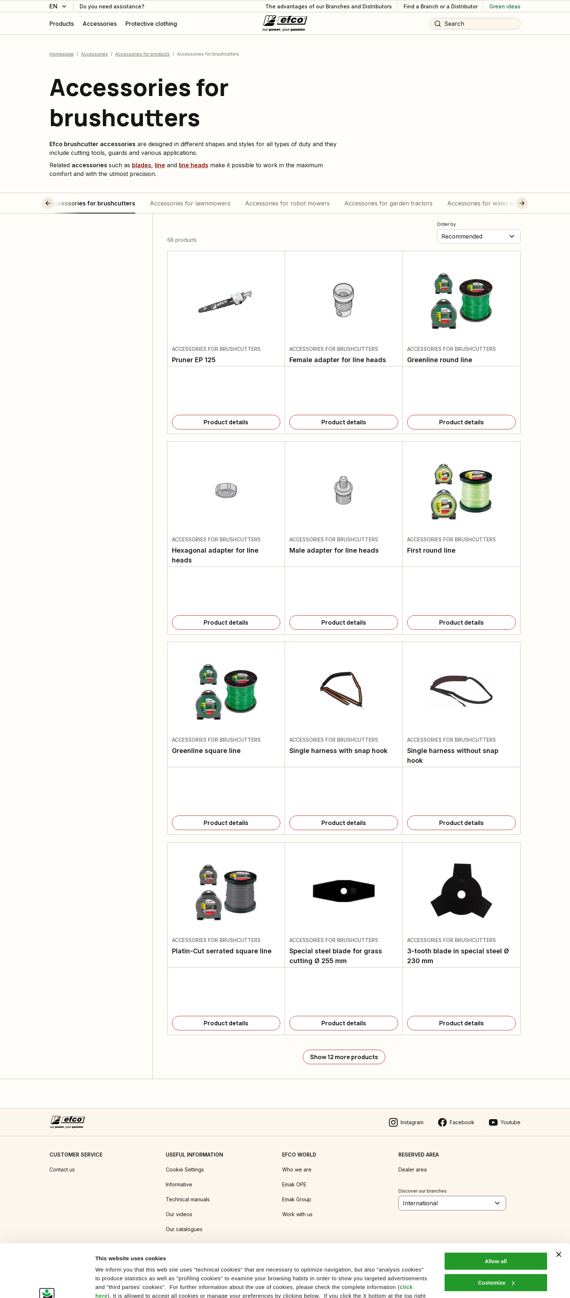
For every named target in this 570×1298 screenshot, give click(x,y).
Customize (496, 1233)
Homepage (61, 54)
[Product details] (226, 422)
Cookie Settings (185, 1169)
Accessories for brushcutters (92, 203)
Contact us (62, 1169)
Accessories (94, 54)
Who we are (297, 1169)
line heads (193, 165)
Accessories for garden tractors (388, 203)
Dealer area (412, 1169)
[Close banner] (558, 1204)
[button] (61, 203)
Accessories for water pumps (488, 203)
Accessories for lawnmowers (190, 203)
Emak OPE (294, 1184)
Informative (179, 1184)
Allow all (496, 1212)
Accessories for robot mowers (287, 203)
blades (141, 165)
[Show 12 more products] (344, 1057)
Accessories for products (142, 54)
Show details (112, 1284)
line (160, 165)
